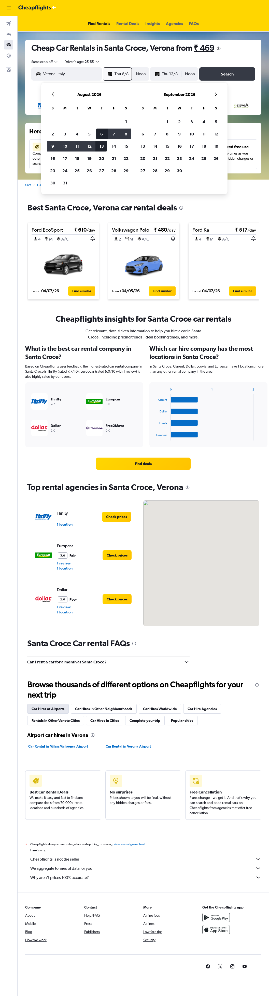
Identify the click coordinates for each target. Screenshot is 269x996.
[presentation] (218, 48)
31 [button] (65, 183)
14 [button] (114, 146)
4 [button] (77, 134)
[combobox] (44, 61)
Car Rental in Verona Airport (128, 746)
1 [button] (126, 121)
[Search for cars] (8, 45)
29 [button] (126, 170)
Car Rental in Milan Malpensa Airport (58, 746)
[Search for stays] (8, 34)
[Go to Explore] (8, 56)
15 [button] (126, 146)
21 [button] (114, 158)
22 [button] (126, 158)
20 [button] (101, 158)
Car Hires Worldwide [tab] (160, 709)
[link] (143, 464)
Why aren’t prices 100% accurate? (145, 877)
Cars (28, 185)
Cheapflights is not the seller (145, 859)
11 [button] (77, 146)
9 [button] (52, 146)
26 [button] (89, 170)
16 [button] (53, 158)
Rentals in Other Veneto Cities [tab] (56, 720)
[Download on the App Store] (216, 929)
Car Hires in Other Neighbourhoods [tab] (103, 709)
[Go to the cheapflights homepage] (37, 7)
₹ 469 (204, 48)
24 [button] (64, 170)
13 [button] (102, 146)
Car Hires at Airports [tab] (48, 709)
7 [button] (113, 134)
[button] (8, 8)
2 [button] (52, 134)
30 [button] (52, 183)
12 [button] (89, 146)
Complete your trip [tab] (145, 720)
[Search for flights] (8, 23)
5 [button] (89, 134)
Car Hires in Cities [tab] (104, 720)
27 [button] (101, 170)
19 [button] (89, 158)
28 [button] (113, 170)
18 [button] (77, 158)
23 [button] (52, 170)
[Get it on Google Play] (216, 917)
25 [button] (77, 170)
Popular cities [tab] (182, 720)
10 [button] (65, 146)
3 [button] (65, 134)
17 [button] (65, 158)
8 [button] (126, 134)
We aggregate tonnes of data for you (145, 868)
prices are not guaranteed (128, 844)
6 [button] (101, 134)
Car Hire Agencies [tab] (202, 709)
